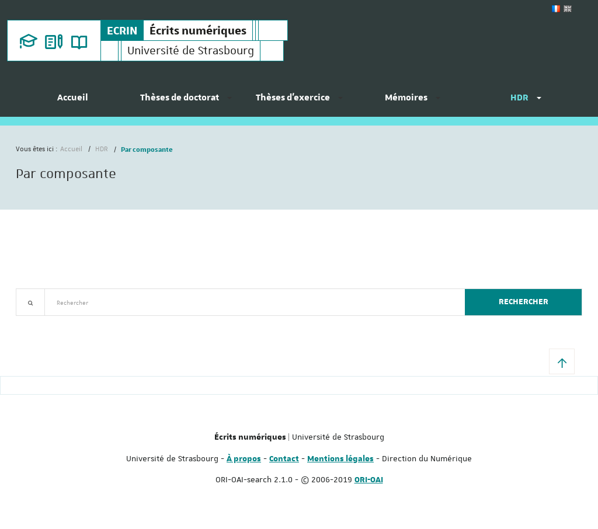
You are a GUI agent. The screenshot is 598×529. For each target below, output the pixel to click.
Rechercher (523, 302)
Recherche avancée (46, 322)
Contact (284, 459)
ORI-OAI (368, 480)
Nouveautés (97, 322)
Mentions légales (340, 459)
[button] (562, 361)
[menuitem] (72, 102)
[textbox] (250, 302)
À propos (244, 459)
